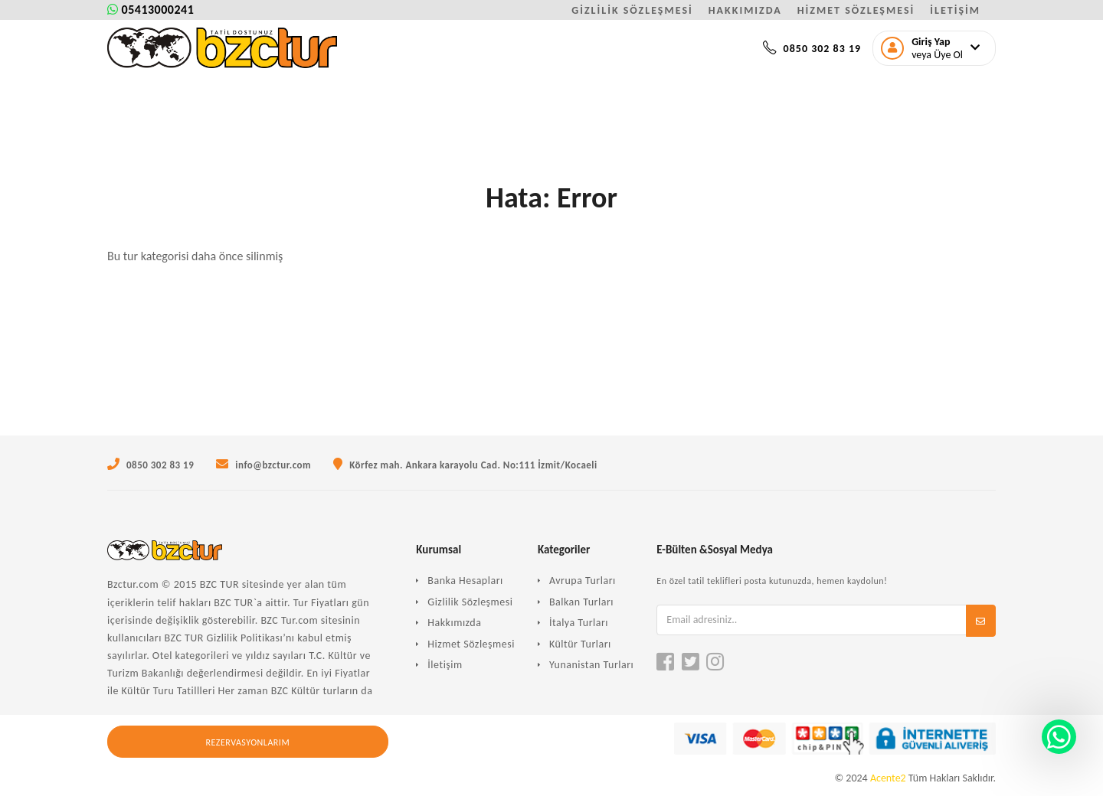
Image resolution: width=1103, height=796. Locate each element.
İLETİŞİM (955, 10)
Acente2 (888, 778)
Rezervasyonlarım (247, 742)
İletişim (444, 664)
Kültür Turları (580, 644)
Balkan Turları (581, 601)
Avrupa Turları (582, 580)
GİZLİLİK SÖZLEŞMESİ (632, 10)
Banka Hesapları (464, 580)
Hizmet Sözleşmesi (471, 644)
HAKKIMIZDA (745, 10)
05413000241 (150, 9)
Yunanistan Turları (591, 664)
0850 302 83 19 (812, 48)
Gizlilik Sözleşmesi (469, 601)
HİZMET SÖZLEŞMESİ (856, 10)
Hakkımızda (454, 622)
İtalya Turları (578, 622)
